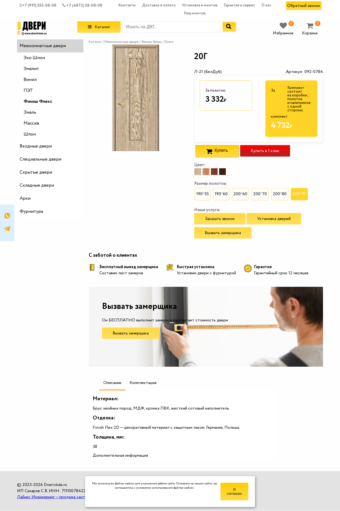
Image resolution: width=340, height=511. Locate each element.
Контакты (127, 5)
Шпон (30, 134)
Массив (31, 123)
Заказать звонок (220, 219)
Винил (30, 79)
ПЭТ (28, 90)
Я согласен (234, 492)
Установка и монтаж (200, 5)
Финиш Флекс (38, 101)
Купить (217, 151)
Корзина (311, 29)
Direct (169, 41)
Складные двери (37, 185)
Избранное (283, 29)
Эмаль (30, 112)
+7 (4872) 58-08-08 (82, 6)
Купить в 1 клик (265, 151)
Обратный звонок (303, 6)
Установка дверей (274, 219)
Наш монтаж (195, 13)
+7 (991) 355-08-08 (38, 6)
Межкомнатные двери (43, 46)
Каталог (99, 27)
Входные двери (36, 146)
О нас (266, 5)
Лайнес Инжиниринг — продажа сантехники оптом (63, 497)
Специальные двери (40, 159)
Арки (25, 198)
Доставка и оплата (159, 5)
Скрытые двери (36, 172)
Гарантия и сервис (239, 5)
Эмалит (31, 69)
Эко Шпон (34, 58)
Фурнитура (31, 211)
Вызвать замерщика (223, 233)
